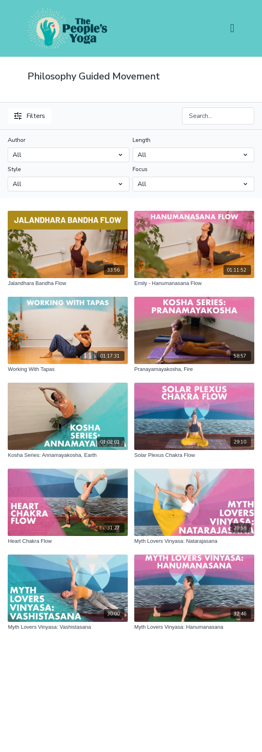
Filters (29, 115)
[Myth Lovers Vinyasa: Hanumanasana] (194, 627)
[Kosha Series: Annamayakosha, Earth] (68, 455)
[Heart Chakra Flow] (68, 541)
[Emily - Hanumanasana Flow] (194, 283)
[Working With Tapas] (68, 369)
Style (14, 169)
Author (17, 140)
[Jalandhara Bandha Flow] (68, 283)
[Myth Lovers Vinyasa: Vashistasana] (68, 627)
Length (141, 140)
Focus (140, 169)
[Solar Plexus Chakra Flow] (194, 455)
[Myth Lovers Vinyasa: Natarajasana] (194, 541)
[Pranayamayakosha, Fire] (194, 369)
